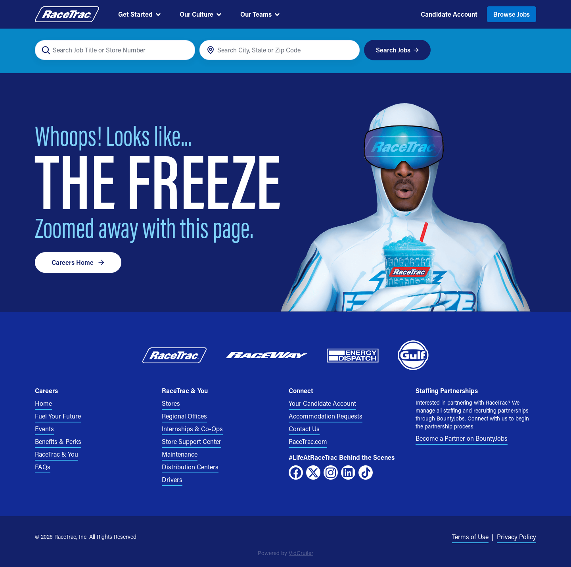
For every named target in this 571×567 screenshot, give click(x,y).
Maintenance (179, 454)
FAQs (42, 467)
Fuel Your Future (58, 416)
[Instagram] (331, 472)
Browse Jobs (511, 14)
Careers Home (78, 262)
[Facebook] (296, 472)
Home (43, 403)
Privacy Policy (516, 536)
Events (44, 428)
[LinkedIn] (348, 472)
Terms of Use (470, 536)
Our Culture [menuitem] (200, 14)
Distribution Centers (190, 467)
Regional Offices (184, 416)
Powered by (285, 553)
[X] (313, 472)
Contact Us (304, 428)
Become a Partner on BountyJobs (462, 438)
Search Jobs (397, 50)
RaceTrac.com (308, 441)
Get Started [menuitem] (139, 14)
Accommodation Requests (325, 416)
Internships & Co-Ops (192, 428)
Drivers (172, 479)
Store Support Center (191, 441)
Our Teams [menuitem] (260, 14)
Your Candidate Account (322, 403)
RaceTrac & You (56, 454)
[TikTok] (365, 472)
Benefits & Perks (58, 441)
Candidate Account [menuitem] (449, 14)
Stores (171, 403)
